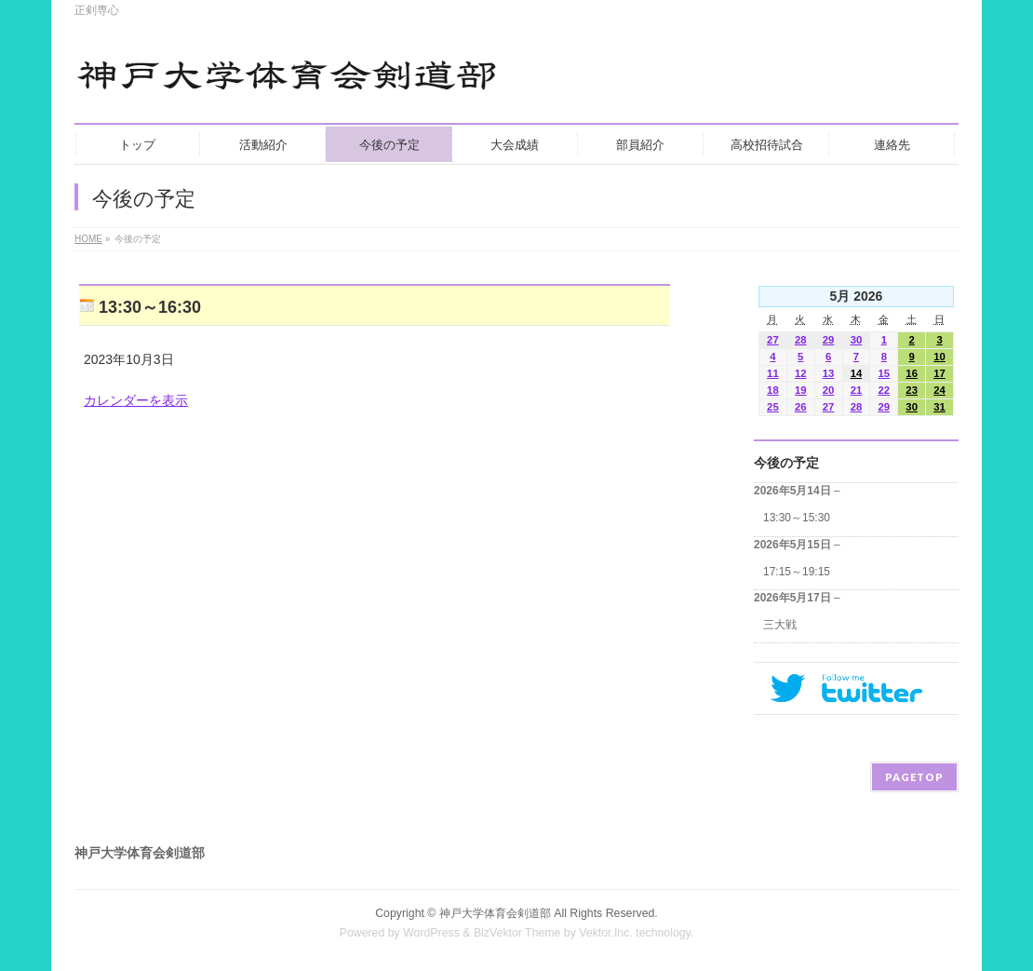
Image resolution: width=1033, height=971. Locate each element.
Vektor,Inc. (606, 932)
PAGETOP (914, 777)
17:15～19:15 (796, 571)
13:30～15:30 (796, 517)
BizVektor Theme (517, 932)
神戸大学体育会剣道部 (495, 913)
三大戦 (780, 624)
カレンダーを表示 (136, 400)
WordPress (431, 932)
